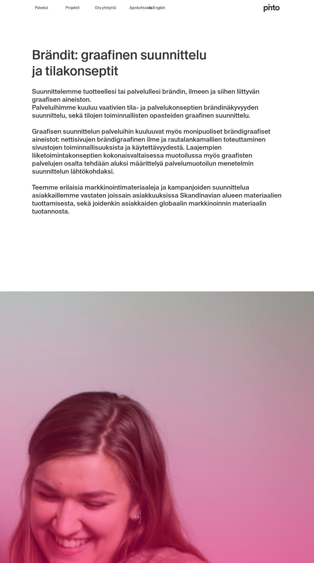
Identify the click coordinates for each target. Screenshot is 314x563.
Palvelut (41, 8)
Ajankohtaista (141, 8)
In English (157, 8)
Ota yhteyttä (105, 8)
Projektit (73, 8)
